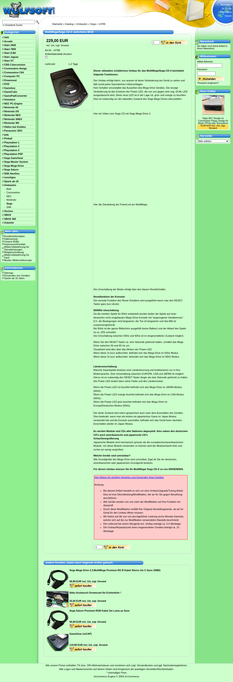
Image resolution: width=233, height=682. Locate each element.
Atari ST (9, 60)
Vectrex (8, 211)
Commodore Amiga (15, 68)
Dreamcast (10, 80)
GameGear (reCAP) (80, 633)
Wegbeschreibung (14, 252)
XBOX (7, 215)
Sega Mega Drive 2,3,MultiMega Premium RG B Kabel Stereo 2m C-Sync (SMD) (114, 570)
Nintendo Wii (11, 123)
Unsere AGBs (11, 241)
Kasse (228, 15)
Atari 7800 (10, 49)
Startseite (57, 24)
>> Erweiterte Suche (12, 25)
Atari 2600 (10, 45)
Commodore (13, 192)
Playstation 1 (11, 142)
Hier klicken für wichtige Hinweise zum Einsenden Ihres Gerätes (129, 477)
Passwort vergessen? (208, 83)
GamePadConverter (15, 95)
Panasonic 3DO (13, 130)
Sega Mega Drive (14, 165)
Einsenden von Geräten (17, 275)
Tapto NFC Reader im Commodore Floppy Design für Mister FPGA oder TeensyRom (213, 120)
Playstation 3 (11, 150)
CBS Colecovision (14, 64)
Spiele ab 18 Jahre (14, 278)
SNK (9, 207)
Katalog (69, 24)
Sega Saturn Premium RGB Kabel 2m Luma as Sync (99, 610)
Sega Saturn (11, 169)
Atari (8, 189)
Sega (93, 24)
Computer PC (12, 76)
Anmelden (226, 4)
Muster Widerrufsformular (18, 260)
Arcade (8, 41)
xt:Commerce (132, 676)
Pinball (8, 138)
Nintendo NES (12, 115)
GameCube (10, 91)
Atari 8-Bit (10, 53)
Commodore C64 (14, 72)
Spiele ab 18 (11, 181)
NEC (9, 196)
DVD (6, 84)
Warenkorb (226, 12)
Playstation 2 (11, 146)
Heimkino (9, 99)
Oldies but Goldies (15, 127)
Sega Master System (16, 161)
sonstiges (10, 177)
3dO (6, 37)
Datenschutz (11, 239)
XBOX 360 (10, 219)
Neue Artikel (208, 91)
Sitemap (8, 273)
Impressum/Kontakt (14, 244)
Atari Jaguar (11, 57)
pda (6, 134)
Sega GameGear (13, 158)
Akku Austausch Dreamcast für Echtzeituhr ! (95, 592)
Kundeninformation (14, 236)
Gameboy (9, 88)
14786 (102, 24)
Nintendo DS (11, 111)
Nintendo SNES (13, 119)
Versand (65, 45)
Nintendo (11, 199)
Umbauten (81, 24)
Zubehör (9, 222)
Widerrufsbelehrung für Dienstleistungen (16, 248)
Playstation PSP (13, 154)
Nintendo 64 (11, 107)
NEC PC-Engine (13, 103)
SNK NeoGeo (11, 173)
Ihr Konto (227, 8)
